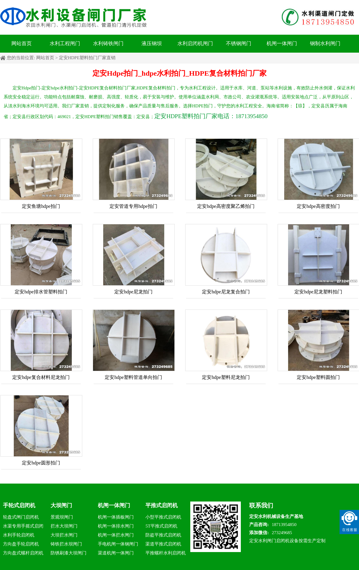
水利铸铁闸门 (108, 43)
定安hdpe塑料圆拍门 (318, 377)
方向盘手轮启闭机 (21, 544)
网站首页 (21, 43)
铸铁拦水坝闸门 (66, 544)
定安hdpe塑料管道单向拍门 (133, 377)
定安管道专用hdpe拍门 (133, 206)
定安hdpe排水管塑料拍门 (41, 291)
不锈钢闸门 (238, 43)
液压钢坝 (152, 43)
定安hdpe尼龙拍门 (133, 291)
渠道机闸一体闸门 (116, 553)
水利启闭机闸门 (195, 43)
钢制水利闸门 (325, 43)
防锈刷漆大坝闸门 (68, 553)
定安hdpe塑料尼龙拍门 (226, 377)
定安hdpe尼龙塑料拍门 (318, 291)
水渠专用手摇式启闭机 (23, 527)
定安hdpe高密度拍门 (318, 206)
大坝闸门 (61, 505)
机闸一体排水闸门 (116, 526)
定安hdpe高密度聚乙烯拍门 (225, 206)
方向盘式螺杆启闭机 (23, 553)
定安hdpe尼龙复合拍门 (226, 291)
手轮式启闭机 (19, 505)
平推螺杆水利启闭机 (165, 553)
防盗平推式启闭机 (163, 535)
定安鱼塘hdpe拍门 (41, 206)
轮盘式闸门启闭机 (21, 517)
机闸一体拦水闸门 (116, 535)
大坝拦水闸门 (64, 535)
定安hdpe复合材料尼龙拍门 (40, 377)
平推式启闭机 (161, 505)
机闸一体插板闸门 (116, 517)
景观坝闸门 (62, 517)
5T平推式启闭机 (161, 526)
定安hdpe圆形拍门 (41, 462)
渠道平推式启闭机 (163, 544)
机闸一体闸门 (282, 43)
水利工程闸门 (65, 43)
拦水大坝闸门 (64, 526)
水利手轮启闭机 (18, 535)
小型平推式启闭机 (163, 517)
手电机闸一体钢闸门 (118, 544)
